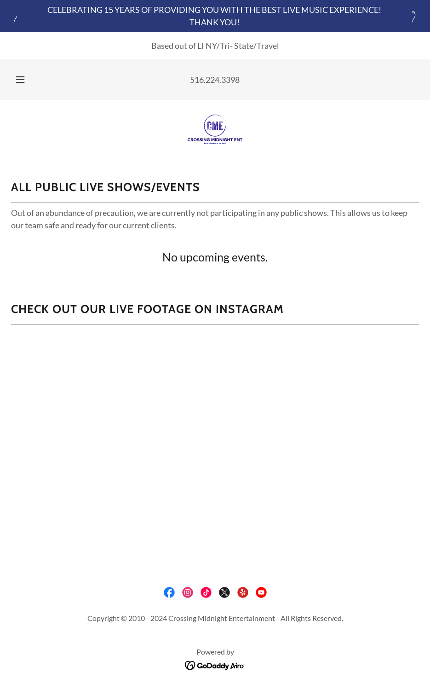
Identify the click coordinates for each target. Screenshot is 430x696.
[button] (29, 79)
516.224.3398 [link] (215, 80)
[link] (215, 129)
